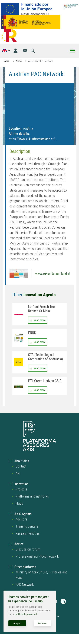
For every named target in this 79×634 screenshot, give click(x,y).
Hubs (19, 503)
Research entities (28, 533)
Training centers (27, 526)
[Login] (15, 51)
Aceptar (17, 623)
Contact (21, 466)
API (18, 473)
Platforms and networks (32, 496)
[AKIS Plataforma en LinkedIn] (63, 601)
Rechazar (42, 623)
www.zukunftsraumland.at (52, 273)
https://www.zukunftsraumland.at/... (33, 139)
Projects (21, 489)
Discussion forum (28, 549)
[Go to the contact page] (25, 51)
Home (6, 61)
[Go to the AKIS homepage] (71, 6)
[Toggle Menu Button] (72, 50)
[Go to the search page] (33, 51)
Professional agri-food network (37, 556)
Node (19, 61)
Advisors (21, 519)
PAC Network (25, 584)
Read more (40, 320)
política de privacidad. (26, 614)
